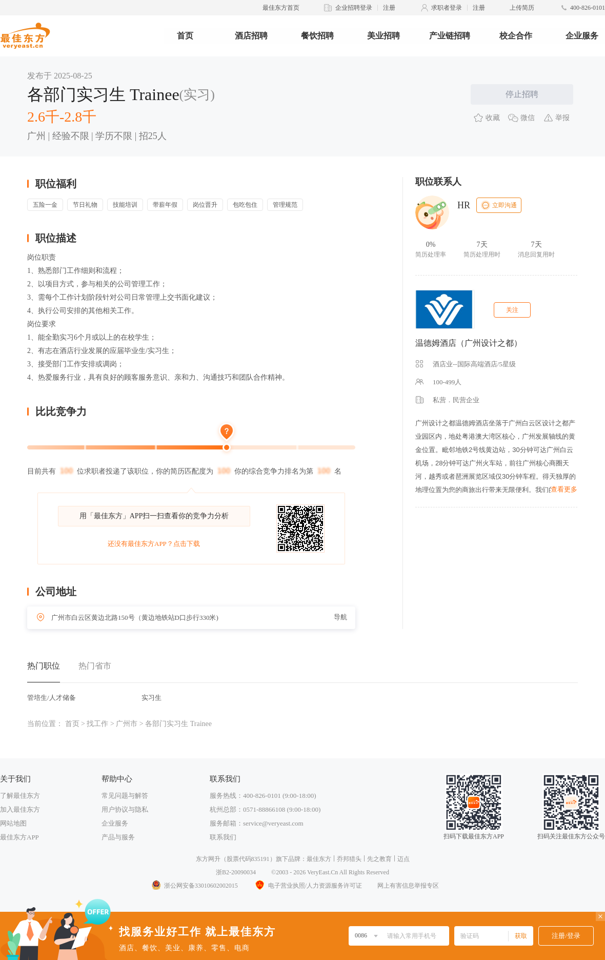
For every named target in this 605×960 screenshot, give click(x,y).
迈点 (403, 859)
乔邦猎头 (349, 859)
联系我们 (223, 837)
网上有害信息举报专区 (408, 885)
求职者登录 (446, 7)
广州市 (126, 724)
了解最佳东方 (20, 795)
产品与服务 (118, 837)
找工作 (97, 724)
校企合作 (515, 35)
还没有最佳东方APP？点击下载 (154, 543)
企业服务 (582, 35)
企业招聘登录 (353, 7)
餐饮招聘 (317, 35)
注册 (389, 7)
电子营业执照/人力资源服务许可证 (307, 885)
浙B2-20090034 (236, 872)
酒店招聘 (251, 35)
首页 (185, 35)
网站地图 (13, 823)
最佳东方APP (19, 837)
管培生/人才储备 (51, 697)
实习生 (152, 697)
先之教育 (379, 859)
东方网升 (208, 859)
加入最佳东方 (20, 809)
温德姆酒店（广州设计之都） (468, 343)
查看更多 (564, 489)
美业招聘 (383, 35)
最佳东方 (319, 859)
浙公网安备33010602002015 (194, 885)
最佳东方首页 (281, 7)
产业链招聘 (449, 35)
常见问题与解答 (125, 795)
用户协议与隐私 (125, 809)
